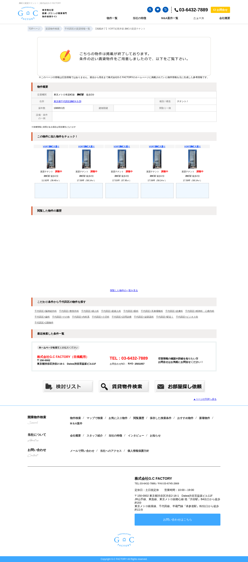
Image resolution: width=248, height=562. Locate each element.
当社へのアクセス (111, 450)
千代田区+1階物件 (44, 322)
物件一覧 (112, 18)
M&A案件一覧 (169, 18)
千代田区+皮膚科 (174, 311)
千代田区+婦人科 (90, 311)
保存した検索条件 (160, 418)
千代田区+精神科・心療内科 (199, 311)
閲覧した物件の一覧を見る (124, 290)
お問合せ (220, 9)
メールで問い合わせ (82, 450)
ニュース (198, 18)
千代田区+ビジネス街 (187, 316)
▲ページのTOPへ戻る (205, 399)
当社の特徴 (139, 18)
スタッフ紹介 (95, 435)
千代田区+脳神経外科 (46, 311)
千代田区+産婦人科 (111, 311)
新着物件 (204, 418)
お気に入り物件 (118, 418)
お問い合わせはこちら (177, 519)
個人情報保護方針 (138, 450)
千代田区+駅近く (165, 316)
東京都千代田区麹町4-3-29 (67, 101)
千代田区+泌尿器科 (144, 316)
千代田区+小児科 (100, 316)
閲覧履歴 (138, 418)
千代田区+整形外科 (69, 311)
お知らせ (155, 435)
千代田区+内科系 (80, 316)
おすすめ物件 (185, 418)
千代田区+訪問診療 (122, 316)
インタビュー (136, 435)
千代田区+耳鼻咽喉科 (152, 311)
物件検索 (75, 418)
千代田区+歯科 (42, 316)
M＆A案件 (76, 423)
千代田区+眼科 (130, 311)
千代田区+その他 (61, 316)
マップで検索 (95, 418)
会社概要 (224, 18)
